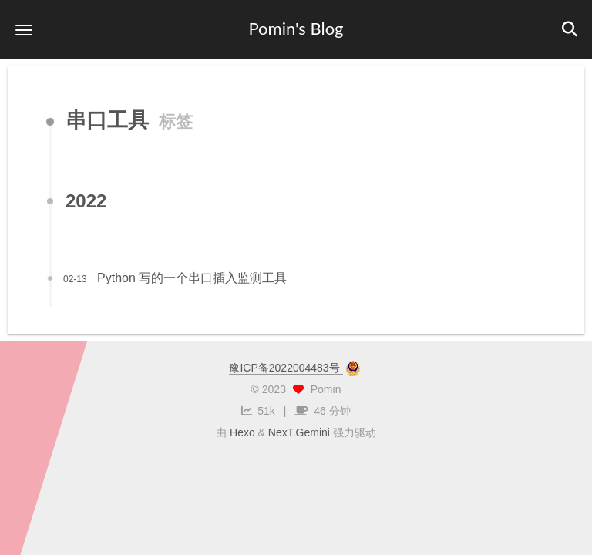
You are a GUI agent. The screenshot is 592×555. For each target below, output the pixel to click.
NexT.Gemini (299, 432)
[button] (24, 29)
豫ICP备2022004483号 (285, 368)
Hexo (242, 432)
